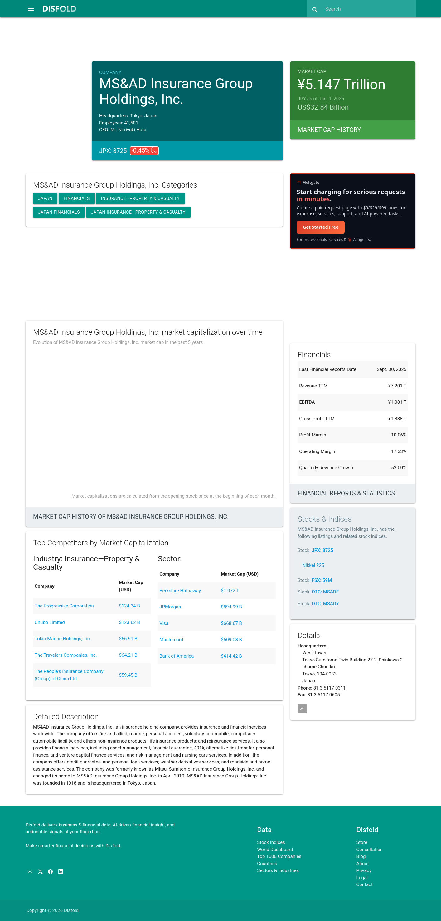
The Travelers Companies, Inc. (66, 655)
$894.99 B (231, 607)
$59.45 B (128, 675)
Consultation (369, 849)
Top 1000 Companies (279, 856)
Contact (364, 884)
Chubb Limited (50, 622)
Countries (267, 863)
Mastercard (171, 639)
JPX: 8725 (322, 550)
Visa (163, 623)
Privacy (363, 870)
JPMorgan (170, 607)
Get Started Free (320, 227)
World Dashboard (275, 849)
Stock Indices (271, 842)
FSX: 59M (322, 580)
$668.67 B (231, 623)
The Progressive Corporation (64, 606)
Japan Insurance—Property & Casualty (138, 212)
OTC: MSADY (325, 604)
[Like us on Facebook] (51, 871)
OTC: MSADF (325, 592)
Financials (77, 198)
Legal (361, 877)
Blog (361, 856)
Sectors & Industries (278, 870)
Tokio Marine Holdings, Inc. (63, 638)
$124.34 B (129, 606)
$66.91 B (128, 638)
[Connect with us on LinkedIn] (60, 871)
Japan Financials (59, 212)
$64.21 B (128, 655)
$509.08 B (231, 639)
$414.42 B (231, 656)
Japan (45, 198)
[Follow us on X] (41, 871)
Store (361, 842)
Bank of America (176, 656)
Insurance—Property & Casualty (140, 198)
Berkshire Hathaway (180, 590)
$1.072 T (230, 590)
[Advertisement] (220, 39)
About (362, 863)
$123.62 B (129, 622)
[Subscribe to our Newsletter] (31, 871)
